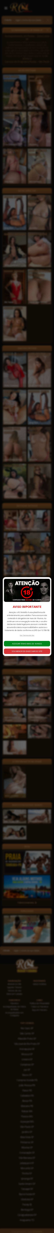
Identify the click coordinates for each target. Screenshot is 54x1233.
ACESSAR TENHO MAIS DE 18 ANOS (27, 643)
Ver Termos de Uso (27, 635)
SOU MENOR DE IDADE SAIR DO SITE (27, 651)
